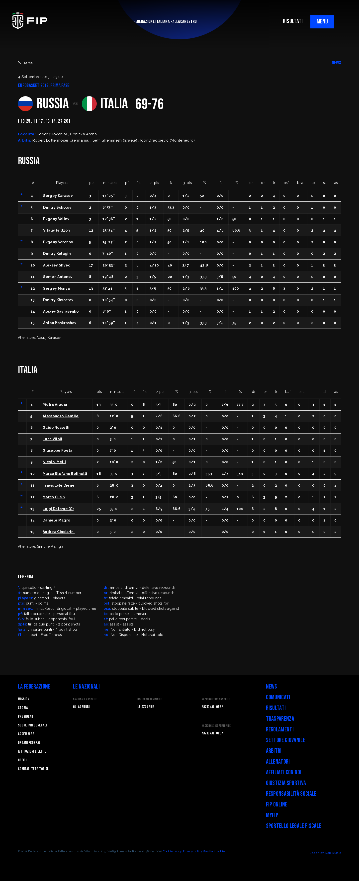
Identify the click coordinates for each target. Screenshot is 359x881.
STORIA (23, 707)
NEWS (336, 63)
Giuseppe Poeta (57, 450)
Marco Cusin (54, 497)
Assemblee (26, 734)
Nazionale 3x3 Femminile (216, 726)
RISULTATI (293, 21)
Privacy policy (192, 851)
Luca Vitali (52, 439)
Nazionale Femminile (149, 699)
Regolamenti (280, 729)
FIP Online (276, 804)
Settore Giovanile (285, 740)
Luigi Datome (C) (58, 509)
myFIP (272, 815)
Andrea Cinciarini (59, 532)
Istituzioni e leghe (32, 751)
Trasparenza (280, 719)
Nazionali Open (212, 707)
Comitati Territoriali (34, 769)
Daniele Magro (56, 520)
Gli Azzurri (81, 707)
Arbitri (274, 751)
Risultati (276, 708)
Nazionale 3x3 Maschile (216, 699)
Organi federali (29, 742)
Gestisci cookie (214, 851)
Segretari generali (32, 725)
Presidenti (26, 716)
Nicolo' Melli (54, 462)
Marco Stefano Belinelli (65, 474)
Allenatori (278, 762)
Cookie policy (172, 851)
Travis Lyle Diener (59, 485)
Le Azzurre (145, 707)
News (271, 687)
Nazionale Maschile (85, 699)
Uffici (22, 760)
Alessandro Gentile (61, 416)
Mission (23, 699)
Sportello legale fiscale (293, 826)
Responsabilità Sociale (291, 794)
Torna (25, 63)
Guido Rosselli (56, 428)
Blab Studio (333, 853)
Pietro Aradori (56, 405)
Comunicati (278, 697)
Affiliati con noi (283, 772)
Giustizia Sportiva (286, 783)
